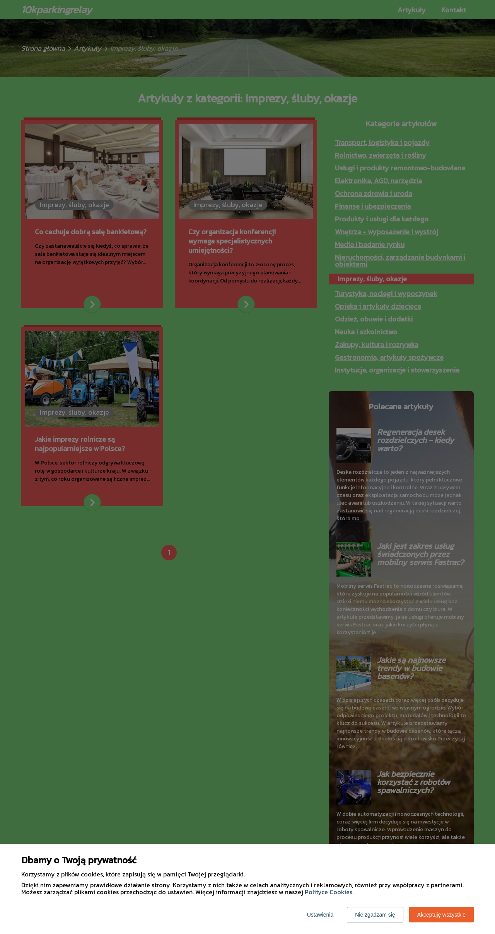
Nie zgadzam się (375, 915)
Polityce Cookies (328, 892)
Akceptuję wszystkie (441, 915)
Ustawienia (320, 915)
